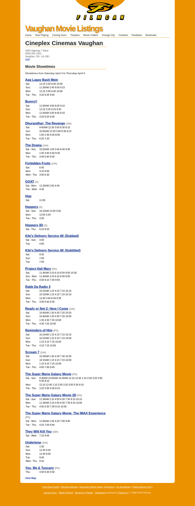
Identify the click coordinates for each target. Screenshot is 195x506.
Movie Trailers (90, 35)
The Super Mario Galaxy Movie (48, 374)
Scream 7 (32, 352)
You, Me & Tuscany (39, 468)
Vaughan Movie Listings (64, 28)
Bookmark (152, 35)
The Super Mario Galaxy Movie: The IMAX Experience (65, 413)
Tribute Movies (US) (142, 487)
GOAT (29, 181)
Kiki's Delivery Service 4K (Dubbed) (52, 236)
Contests (123, 35)
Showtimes (100, 492)
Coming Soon (59, 35)
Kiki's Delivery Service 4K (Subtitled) (53, 250)
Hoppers (31, 207)
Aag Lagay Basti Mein (41, 80)
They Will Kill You (38, 431)
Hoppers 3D (34, 225)
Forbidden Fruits (37, 163)
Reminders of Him (38, 330)
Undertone (33, 442)
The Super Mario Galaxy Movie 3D (50, 395)
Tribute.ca (123, 492)
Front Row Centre (51, 487)
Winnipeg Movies (69, 487)
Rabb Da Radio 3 (37, 286)
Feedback (136, 35)
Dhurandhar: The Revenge (45, 123)
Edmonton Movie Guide (91, 487)
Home (28, 35)
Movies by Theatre (84, 492)
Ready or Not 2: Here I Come (46, 308)
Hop (28, 196)
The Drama (33, 145)
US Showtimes (123, 487)
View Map (30, 478)
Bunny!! (31, 101)
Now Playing (41, 35)
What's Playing (66, 492)
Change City (108, 35)
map (27, 59)
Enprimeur (109, 487)
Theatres (74, 35)
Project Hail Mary (38, 268)
